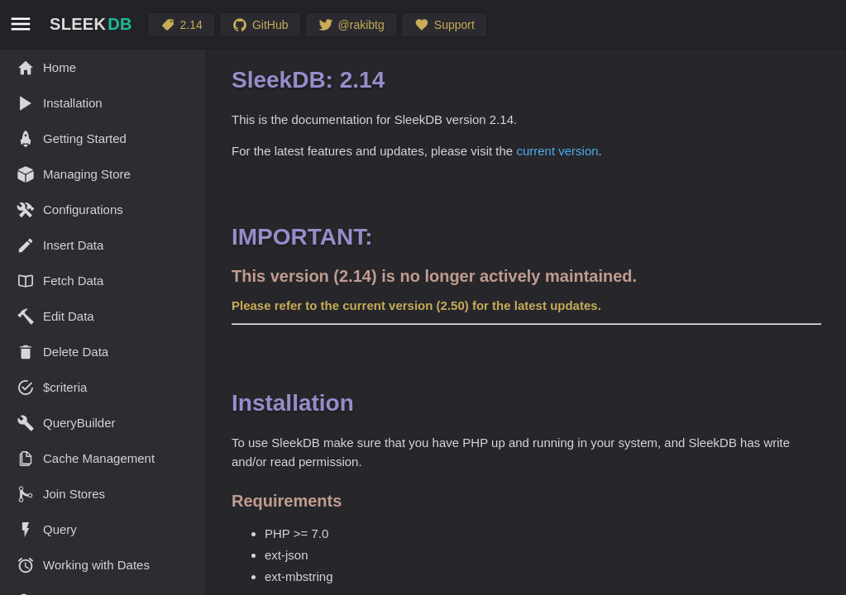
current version (557, 151)
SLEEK (91, 24)
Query (47, 530)
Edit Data (55, 316)
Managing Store (74, 174)
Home (46, 68)
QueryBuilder (66, 423)
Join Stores (61, 494)
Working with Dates (83, 565)
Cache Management (86, 459)
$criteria (52, 387)
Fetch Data (60, 281)
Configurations (70, 210)
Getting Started (72, 139)
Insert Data (60, 245)
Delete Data (62, 352)
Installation (60, 103)
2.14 (181, 24)
